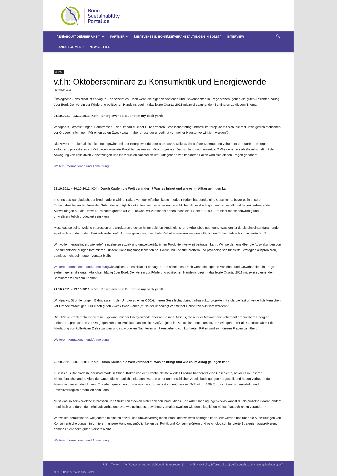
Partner (119, 36)
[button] (278, 37)
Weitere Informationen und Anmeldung (81, 166)
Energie (59, 71)
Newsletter (100, 47)
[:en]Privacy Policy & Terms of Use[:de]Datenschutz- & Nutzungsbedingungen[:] (236, 464)
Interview (235, 36)
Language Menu (70, 47)
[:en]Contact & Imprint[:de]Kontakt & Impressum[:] (154, 464)
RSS (105, 464)
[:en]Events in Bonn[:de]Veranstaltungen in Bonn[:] (177, 36)
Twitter (115, 464)
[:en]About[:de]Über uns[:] (80, 36)
